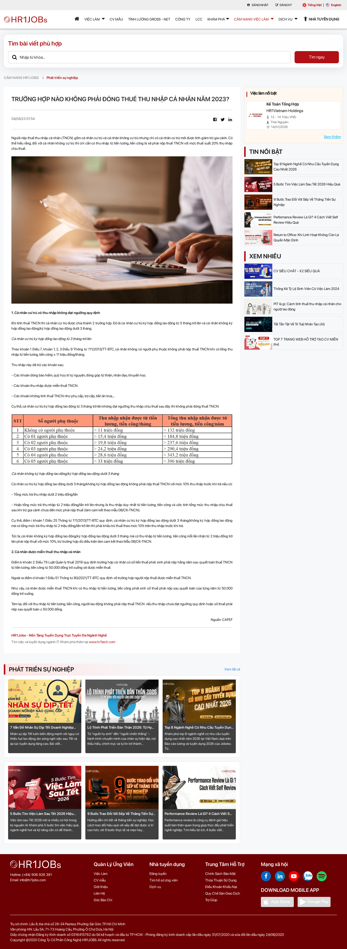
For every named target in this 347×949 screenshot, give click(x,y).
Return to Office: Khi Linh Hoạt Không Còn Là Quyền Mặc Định (306, 237)
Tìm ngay (317, 57)
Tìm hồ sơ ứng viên (163, 880)
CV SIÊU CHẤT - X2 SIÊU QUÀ (297, 271)
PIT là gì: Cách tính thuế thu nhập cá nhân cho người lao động (307, 306)
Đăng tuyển (157, 874)
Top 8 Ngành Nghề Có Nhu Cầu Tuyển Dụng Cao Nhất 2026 (199, 727)
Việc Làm (94, 18)
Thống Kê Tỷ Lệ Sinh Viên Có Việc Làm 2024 (306, 289)
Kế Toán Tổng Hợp (282, 104)
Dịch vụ (155, 887)
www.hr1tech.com (102, 642)
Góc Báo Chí (103, 900)
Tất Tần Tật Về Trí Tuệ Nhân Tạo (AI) (299, 324)
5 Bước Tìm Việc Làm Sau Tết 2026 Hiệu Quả (41, 814)
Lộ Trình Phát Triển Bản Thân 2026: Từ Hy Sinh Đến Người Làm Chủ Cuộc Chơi (119, 727)
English (333, 5)
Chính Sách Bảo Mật (220, 874)
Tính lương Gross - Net (149, 19)
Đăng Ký (283, 5)
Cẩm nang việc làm (254, 18)
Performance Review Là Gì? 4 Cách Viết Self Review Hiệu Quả (199, 814)
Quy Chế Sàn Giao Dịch (222, 893)
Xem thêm (332, 136)
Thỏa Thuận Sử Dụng (221, 880)
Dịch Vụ (288, 18)
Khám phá (218, 18)
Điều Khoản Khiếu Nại (221, 887)
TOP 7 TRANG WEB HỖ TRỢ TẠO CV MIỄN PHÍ (306, 342)
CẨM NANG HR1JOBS (21, 78)
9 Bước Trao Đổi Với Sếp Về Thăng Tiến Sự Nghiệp (120, 814)
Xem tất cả (232, 669)
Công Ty (182, 19)
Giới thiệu (101, 887)
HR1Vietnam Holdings (284, 110)
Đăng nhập (257, 5)
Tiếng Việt (312, 5)
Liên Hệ (99, 893)
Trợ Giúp (211, 900)
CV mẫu (116, 19)
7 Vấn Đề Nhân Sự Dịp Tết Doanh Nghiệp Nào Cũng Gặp (41, 727)
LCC (199, 19)
